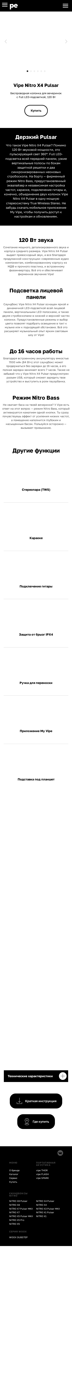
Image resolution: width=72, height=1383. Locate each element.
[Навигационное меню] (4, 5)
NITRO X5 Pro (16, 1220)
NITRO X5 (14, 1223)
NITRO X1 (41, 1216)
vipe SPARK (42, 1178)
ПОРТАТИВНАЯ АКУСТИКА (45, 1163)
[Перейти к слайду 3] (34, 71)
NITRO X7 (14, 1212)
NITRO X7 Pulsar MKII (21, 1208)
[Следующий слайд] (66, 41)
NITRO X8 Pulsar (18, 1201)
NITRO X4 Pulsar (45, 1201)
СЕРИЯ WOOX (18, 1231)
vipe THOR (42, 1170)
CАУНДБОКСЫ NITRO (18, 1194)
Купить (13, 1181)
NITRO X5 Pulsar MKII (21, 1216)
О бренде (14, 1170)
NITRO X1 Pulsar (45, 1212)
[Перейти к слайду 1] (27, 71)
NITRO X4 (41, 1204)
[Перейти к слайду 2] (31, 71)
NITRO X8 (14, 1204)
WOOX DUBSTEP (18, 1237)
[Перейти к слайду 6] (45, 71)
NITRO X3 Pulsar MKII (48, 1208)
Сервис (13, 1178)
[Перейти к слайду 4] (38, 71)
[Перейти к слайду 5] (41, 71)
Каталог (13, 1174)
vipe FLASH (42, 1174)
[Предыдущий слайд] (6, 41)
